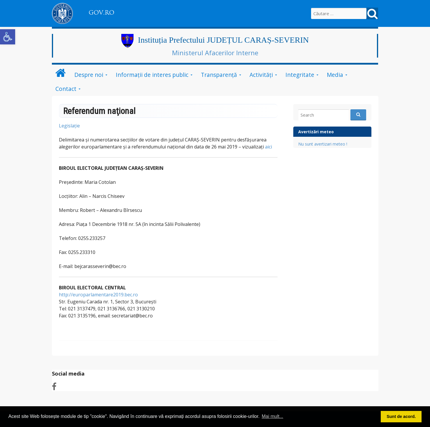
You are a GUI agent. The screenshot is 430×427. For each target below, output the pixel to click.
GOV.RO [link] (101, 12)
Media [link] (335, 75)
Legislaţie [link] (70, 125)
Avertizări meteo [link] (316, 131)
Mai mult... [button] (272, 416)
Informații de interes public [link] (152, 75)
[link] (7, 36)
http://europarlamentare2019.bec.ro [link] (98, 294)
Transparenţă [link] (219, 75)
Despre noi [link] (88, 75)
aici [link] (268, 147)
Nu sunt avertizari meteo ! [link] (322, 144)
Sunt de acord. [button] (401, 416)
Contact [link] (65, 89)
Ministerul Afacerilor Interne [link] (215, 52)
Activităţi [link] (261, 75)
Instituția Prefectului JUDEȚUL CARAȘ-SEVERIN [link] (223, 39)
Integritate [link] (299, 75)
